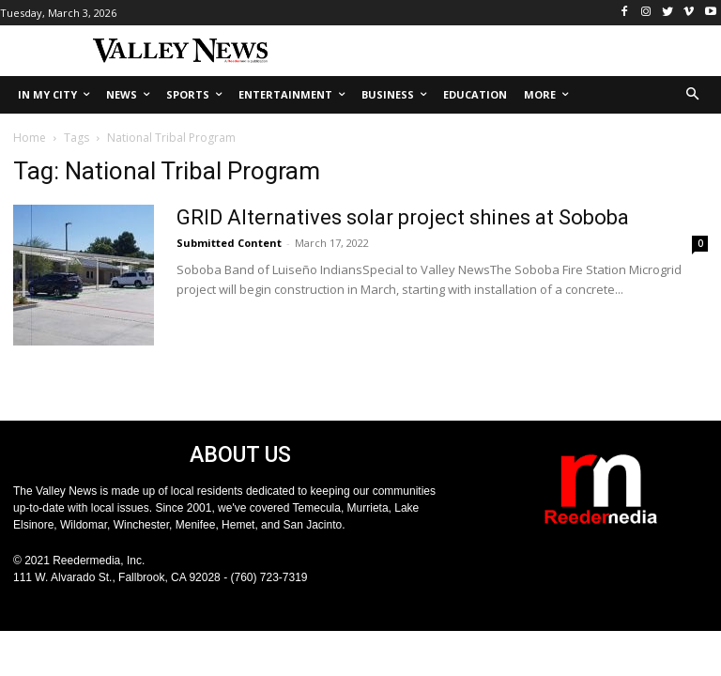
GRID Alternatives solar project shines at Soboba (402, 217)
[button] (693, 95)
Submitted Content (229, 243)
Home (29, 138)
